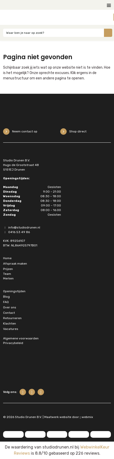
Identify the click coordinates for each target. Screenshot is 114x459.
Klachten (9, 323)
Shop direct (73, 131)
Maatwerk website (57, 417)
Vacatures (10, 329)
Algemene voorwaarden (21, 338)
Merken (8, 278)
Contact (9, 313)
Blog (6, 296)
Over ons (9, 307)
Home (7, 258)
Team (7, 274)
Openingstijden (14, 291)
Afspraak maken (15, 263)
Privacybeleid (13, 343)
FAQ (6, 302)
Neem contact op (20, 131)
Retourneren (12, 318)
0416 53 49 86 (16, 232)
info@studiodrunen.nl (21, 227)
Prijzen (8, 269)
